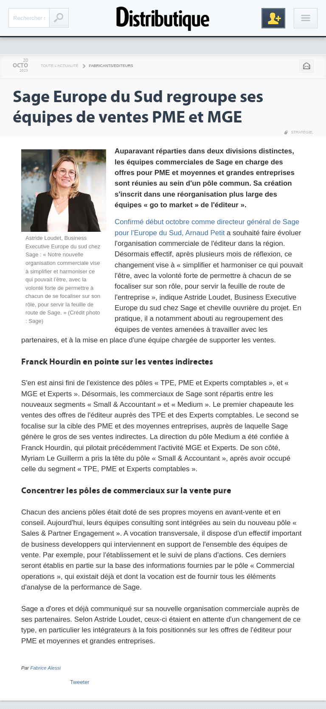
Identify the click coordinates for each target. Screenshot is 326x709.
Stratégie (301, 132)
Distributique (163, 18)
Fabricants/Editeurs (111, 66)
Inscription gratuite (273, 18)
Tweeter (80, 682)
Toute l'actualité (60, 66)
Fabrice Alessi (45, 667)
